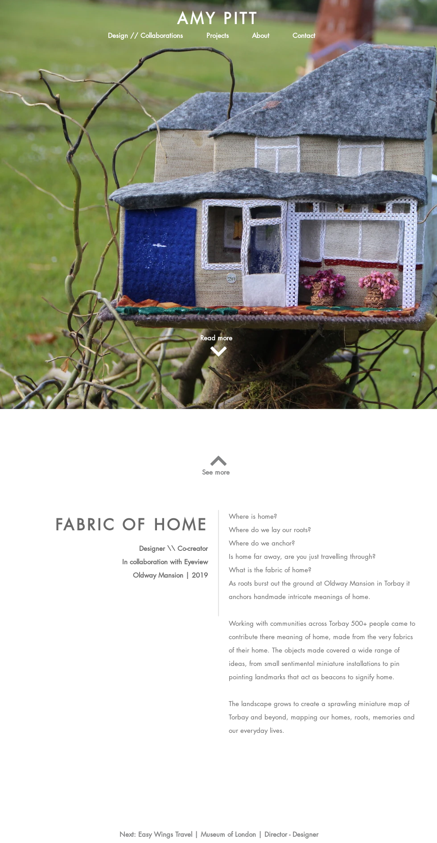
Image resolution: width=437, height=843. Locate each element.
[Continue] (218, 351)
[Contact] (303, 35)
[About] (260, 35)
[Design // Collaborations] (145, 35)
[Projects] (217, 35)
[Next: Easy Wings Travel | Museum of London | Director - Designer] (219, 834)
